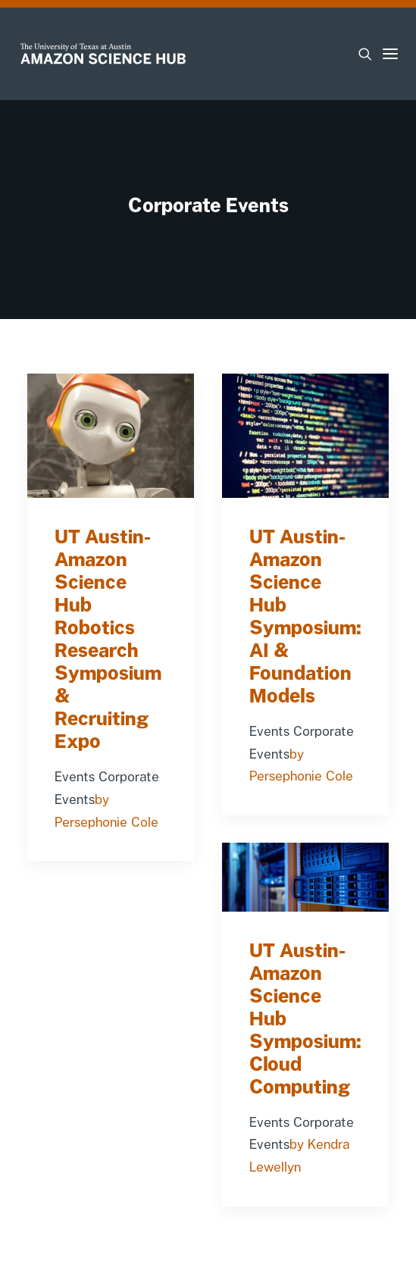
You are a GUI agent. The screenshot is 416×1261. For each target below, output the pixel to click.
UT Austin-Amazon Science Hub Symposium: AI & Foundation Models (305, 616)
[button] (390, 54)
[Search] (358, 54)
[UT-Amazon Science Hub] (103, 54)
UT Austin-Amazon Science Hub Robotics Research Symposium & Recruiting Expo (108, 639)
